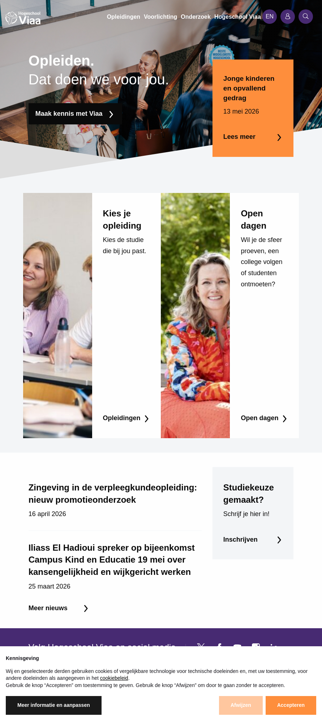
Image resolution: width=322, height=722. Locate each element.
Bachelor (40, 611)
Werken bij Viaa (140, 623)
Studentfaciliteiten (143, 634)
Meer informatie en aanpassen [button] (53, 705)
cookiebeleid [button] (114, 678)
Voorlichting (135, 611)
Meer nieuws (48, 499)
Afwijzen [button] (241, 705)
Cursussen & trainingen (59, 623)
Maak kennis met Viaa (69, 113)
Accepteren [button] (291, 705)
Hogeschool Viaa (142, 600)
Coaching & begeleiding (59, 634)
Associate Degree (51, 600)
